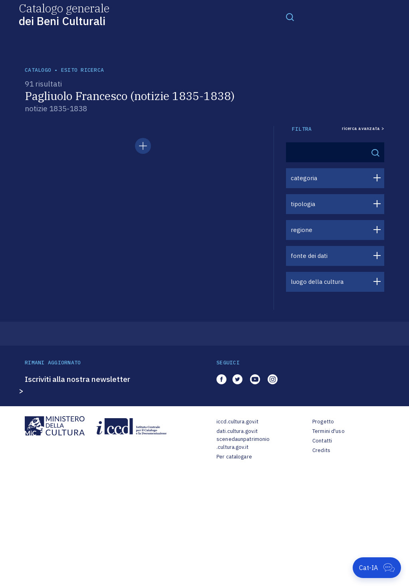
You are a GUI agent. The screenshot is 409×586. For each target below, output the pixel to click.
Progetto (323, 421)
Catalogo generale (64, 14)
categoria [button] (304, 178)
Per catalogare (234, 456)
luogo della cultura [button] (317, 281)
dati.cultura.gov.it (237, 431)
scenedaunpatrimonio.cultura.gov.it (243, 443)
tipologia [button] (303, 204)
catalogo (38, 70)
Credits (321, 450)
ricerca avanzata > (363, 128)
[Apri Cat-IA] (377, 567)
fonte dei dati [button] (309, 256)
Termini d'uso (328, 431)
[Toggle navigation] (290, 17)
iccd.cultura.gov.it (237, 421)
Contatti (322, 440)
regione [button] (301, 230)
